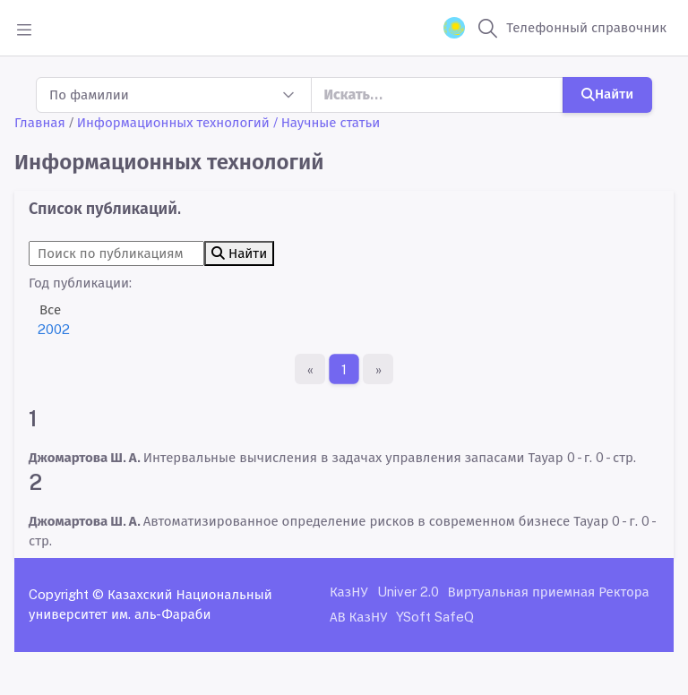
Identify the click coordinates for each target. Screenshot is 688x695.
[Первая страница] (310, 369)
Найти (607, 93)
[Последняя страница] (378, 369)
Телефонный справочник (586, 27)
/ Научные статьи (327, 122)
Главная (39, 122)
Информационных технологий (173, 122)
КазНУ (349, 591)
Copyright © (66, 594)
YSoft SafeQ (435, 616)
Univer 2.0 (408, 591)
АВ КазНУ (358, 616)
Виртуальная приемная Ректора (548, 591)
